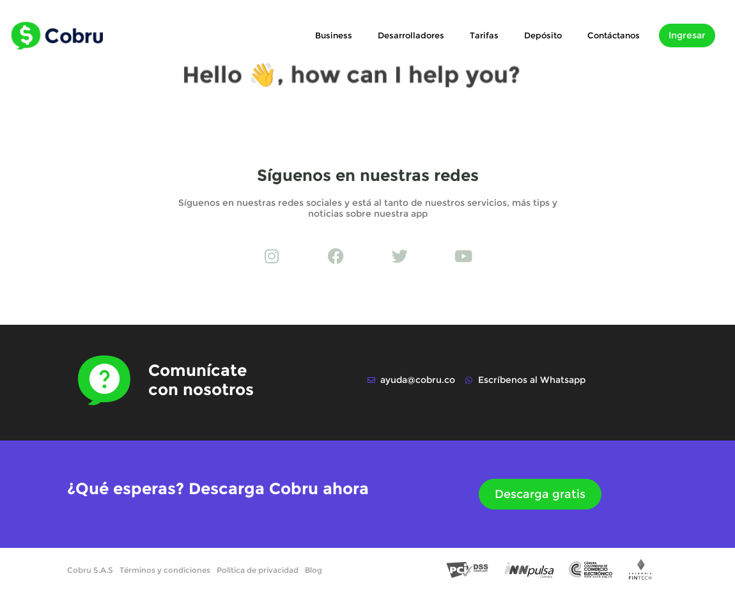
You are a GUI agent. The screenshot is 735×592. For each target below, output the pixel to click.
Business (333, 35)
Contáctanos (613, 35)
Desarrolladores (411, 35)
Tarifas (484, 35)
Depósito (543, 35)
